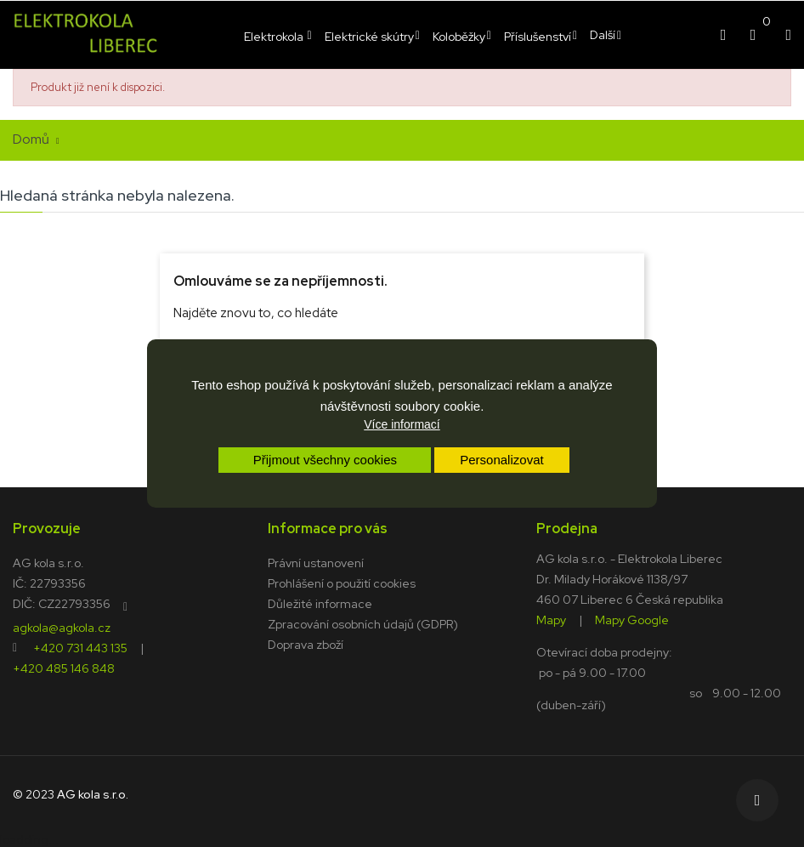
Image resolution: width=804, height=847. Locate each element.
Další (602, 35)
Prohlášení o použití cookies (342, 583)
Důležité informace (320, 603)
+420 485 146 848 (64, 667)
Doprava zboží (305, 644)
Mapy (551, 619)
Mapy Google (632, 619)
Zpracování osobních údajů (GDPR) (363, 624)
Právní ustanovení (316, 563)
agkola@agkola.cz (61, 627)
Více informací (401, 424)
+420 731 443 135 (80, 647)
